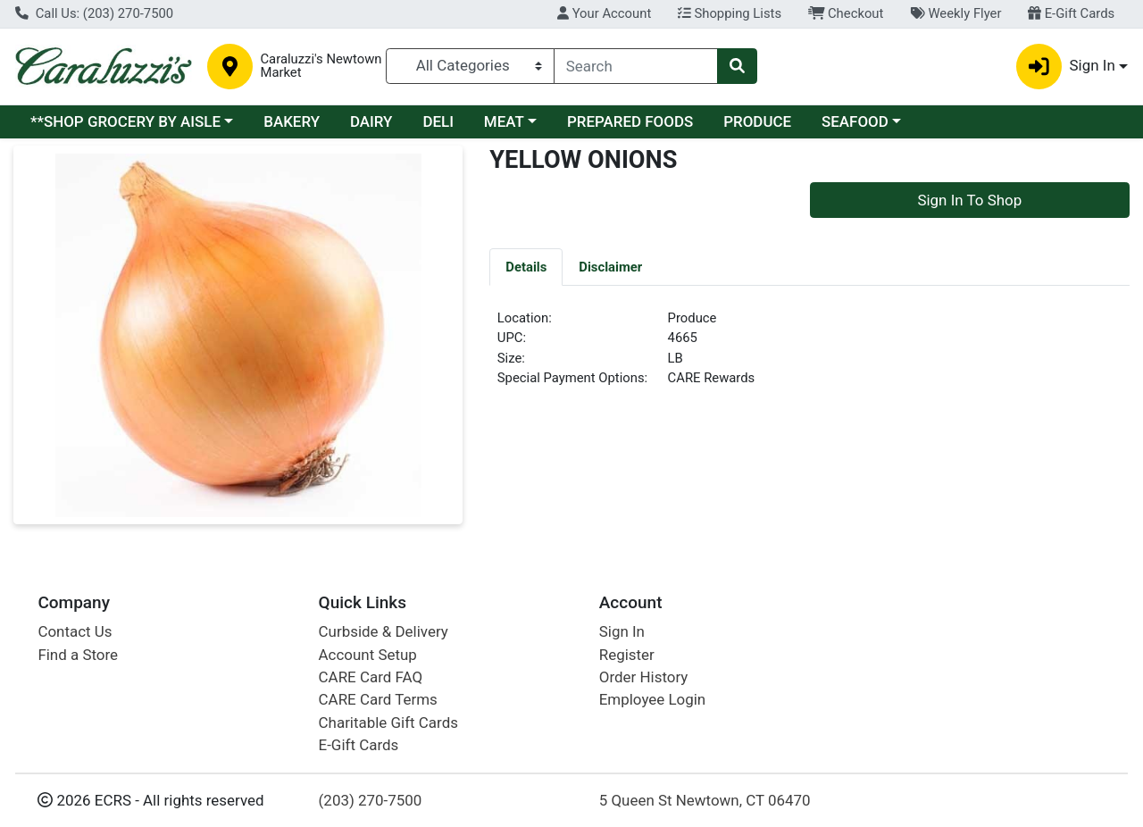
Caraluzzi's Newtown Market (320, 66)
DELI (438, 121)
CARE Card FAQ (370, 677)
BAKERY (291, 121)
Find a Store (78, 655)
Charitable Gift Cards (388, 722)
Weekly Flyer (955, 13)
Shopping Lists (729, 13)
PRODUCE (757, 121)
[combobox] (636, 66)
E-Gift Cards (1071, 13)
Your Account (604, 13)
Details (525, 267)
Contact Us (75, 631)
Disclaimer (610, 267)
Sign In (622, 631)
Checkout (846, 13)
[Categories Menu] (470, 66)
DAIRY (371, 121)
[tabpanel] (809, 355)
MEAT (504, 121)
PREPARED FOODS (630, 121)
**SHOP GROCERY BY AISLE (125, 121)
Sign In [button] (1065, 66)
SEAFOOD (855, 121)
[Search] (636, 66)
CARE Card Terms (378, 699)
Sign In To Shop (969, 200)
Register (627, 655)
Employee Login (652, 699)
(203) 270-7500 (370, 800)
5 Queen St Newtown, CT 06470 (705, 800)
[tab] (526, 266)
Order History (643, 677)
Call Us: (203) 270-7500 (94, 13)
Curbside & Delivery (383, 631)
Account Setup (368, 655)
